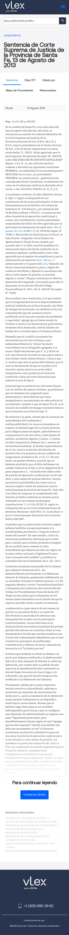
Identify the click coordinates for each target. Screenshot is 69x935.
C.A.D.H (29, 504)
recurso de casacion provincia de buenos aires (31, 850)
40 (15, 231)
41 (19, 231)
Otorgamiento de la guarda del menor (26, 817)
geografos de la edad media (21, 832)
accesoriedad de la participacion (23, 828)
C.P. (33, 231)
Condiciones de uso (34, 920)
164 (56, 227)
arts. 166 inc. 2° (46, 260)
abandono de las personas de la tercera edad (30, 825)
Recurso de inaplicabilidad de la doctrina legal (31, 821)
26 (24, 231)
